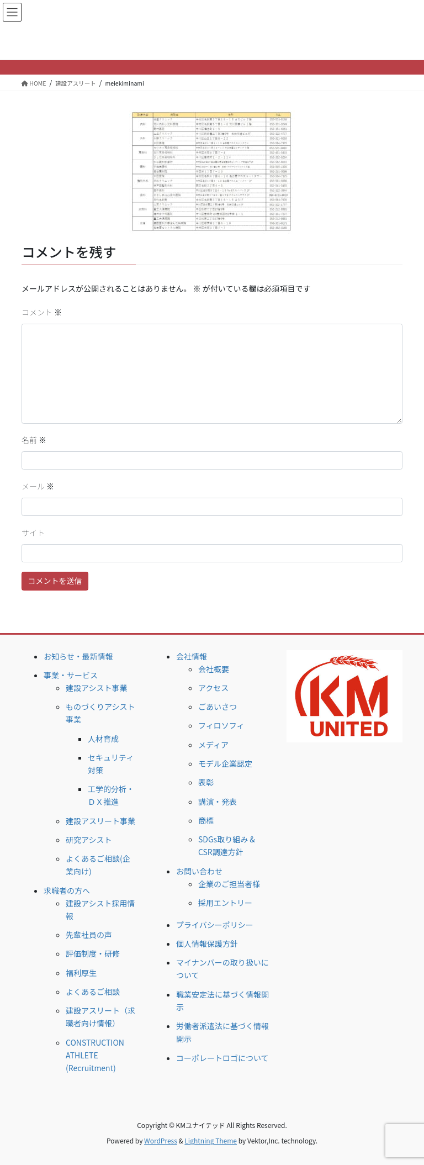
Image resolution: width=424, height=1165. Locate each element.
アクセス (213, 687)
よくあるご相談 (93, 991)
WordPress (160, 1140)
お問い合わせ (199, 871)
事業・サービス (71, 675)
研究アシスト (89, 839)
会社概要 (213, 668)
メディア (213, 744)
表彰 (206, 782)
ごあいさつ (217, 706)
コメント (42, 312)
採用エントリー (225, 902)
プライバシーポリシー (214, 924)
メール (38, 486)
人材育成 (103, 738)
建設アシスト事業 (96, 687)
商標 (206, 820)
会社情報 (191, 656)
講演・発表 (217, 801)
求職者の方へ (67, 890)
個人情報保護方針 (207, 943)
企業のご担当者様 (229, 883)
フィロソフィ (221, 725)
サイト (33, 532)
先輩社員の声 (89, 934)
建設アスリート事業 (100, 820)
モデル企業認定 (225, 763)
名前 (34, 439)
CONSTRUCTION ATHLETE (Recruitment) (95, 1055)
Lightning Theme (210, 1140)
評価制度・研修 (93, 953)
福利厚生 (81, 972)
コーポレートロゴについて (222, 1057)
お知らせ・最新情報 (78, 656)
